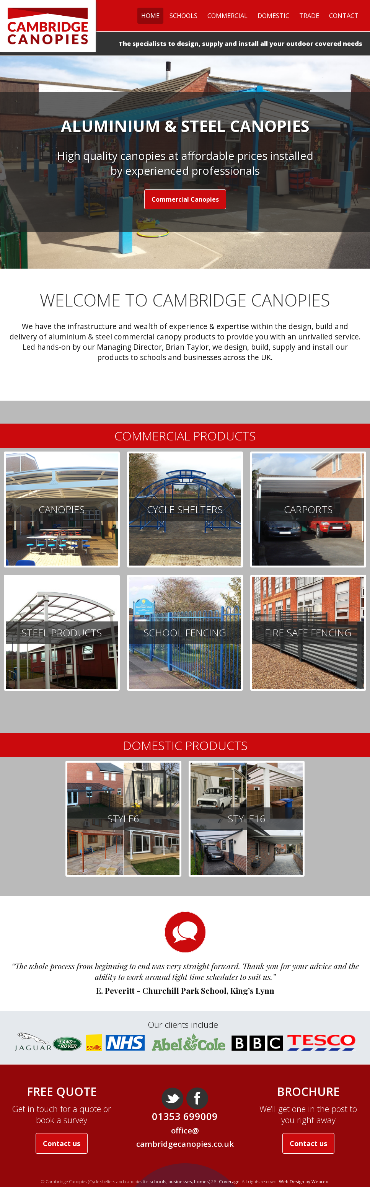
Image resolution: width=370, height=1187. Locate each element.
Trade (309, 15)
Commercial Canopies (185, 199)
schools (153, 357)
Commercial (227, 15)
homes (201, 1181)
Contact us (61, 1143)
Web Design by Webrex (303, 1181)
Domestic (273, 15)
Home (150, 15)
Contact (344, 15)
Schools (183, 15)
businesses (180, 1181)
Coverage (229, 1181)
